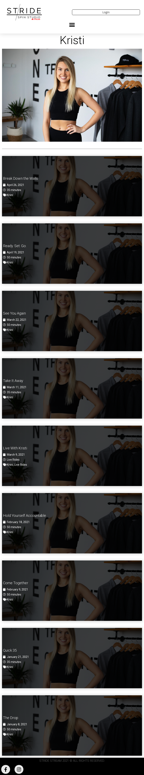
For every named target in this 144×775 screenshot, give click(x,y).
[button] (72, 25)
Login (106, 12)
